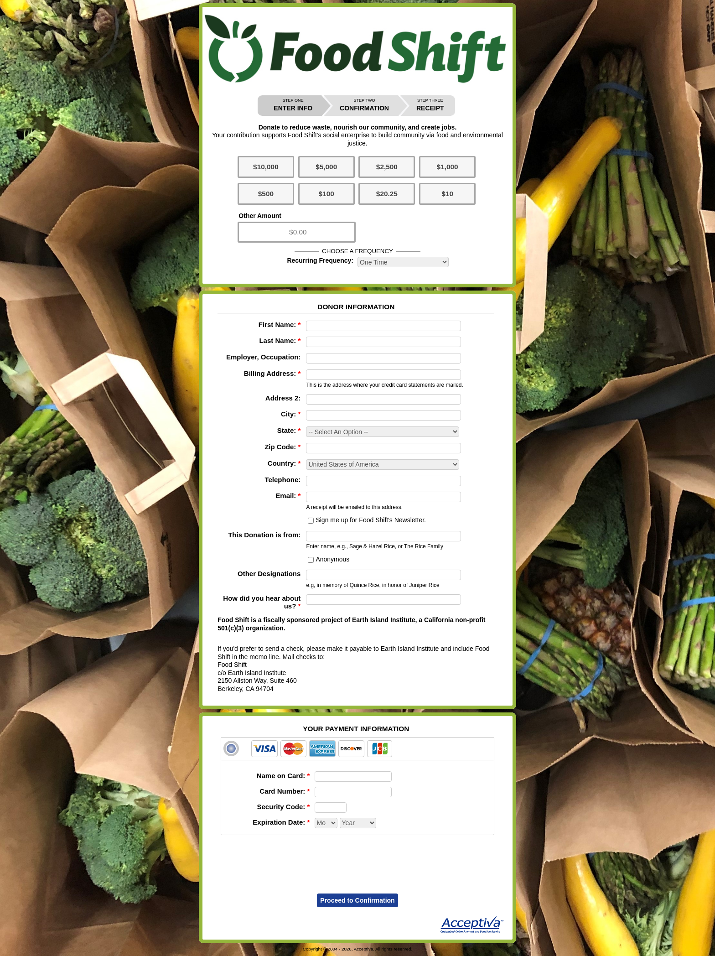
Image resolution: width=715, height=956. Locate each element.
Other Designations (269, 573)
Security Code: (283, 807)
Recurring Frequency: (320, 260)
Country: (284, 463)
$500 (266, 193)
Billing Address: (272, 373)
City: (291, 414)
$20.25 (387, 193)
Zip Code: (282, 447)
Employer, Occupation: (263, 357)
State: (289, 430)
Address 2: (283, 398)
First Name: (280, 324)
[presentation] (357, 858)
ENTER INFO (293, 105)
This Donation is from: (264, 535)
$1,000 (447, 167)
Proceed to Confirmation (357, 900)
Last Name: (280, 340)
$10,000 (266, 167)
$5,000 (326, 167)
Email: (288, 495)
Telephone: (282, 479)
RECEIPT (430, 105)
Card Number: (284, 791)
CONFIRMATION (364, 105)
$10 (447, 193)
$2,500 (387, 167)
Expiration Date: (281, 822)
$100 (326, 193)
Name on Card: (283, 775)
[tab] (357, 748)
